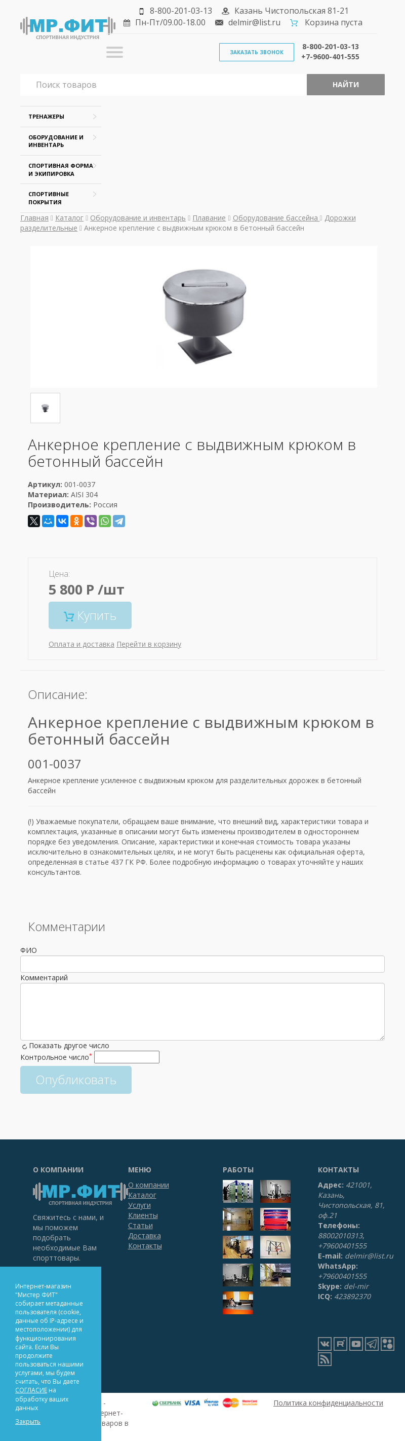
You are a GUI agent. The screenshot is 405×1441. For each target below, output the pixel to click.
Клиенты (143, 1215)
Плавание (209, 218)
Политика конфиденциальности (328, 1403)
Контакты (145, 1245)
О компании (148, 1185)
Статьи (140, 1225)
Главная (34, 218)
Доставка (144, 1235)
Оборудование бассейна (276, 218)
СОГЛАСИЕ (31, 1390)
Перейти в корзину (148, 644)
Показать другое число (69, 1045)
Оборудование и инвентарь (138, 218)
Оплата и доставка (81, 644)
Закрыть (27, 1421)
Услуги (139, 1205)
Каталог (69, 218)
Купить (90, 615)
